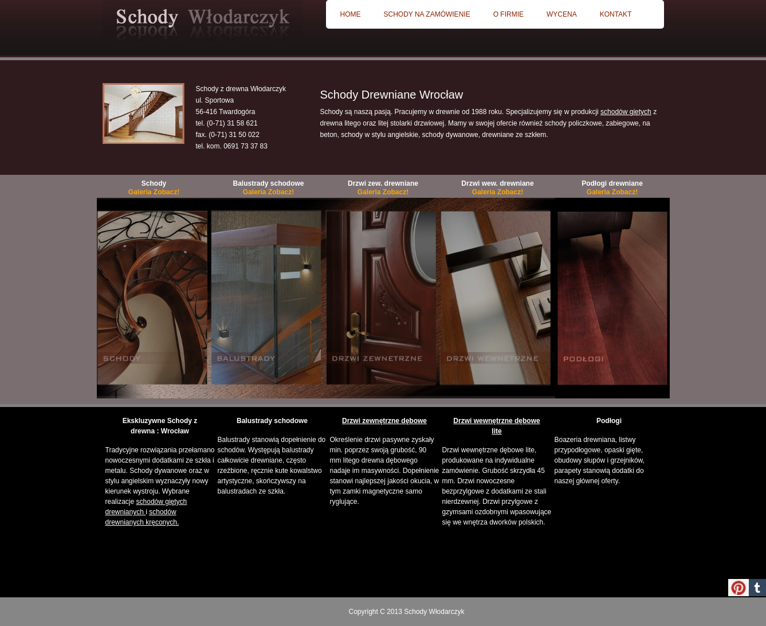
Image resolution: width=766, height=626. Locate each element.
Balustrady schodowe (268, 187)
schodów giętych (625, 112)
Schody (153, 187)
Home (350, 14)
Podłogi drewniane (612, 187)
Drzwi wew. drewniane (497, 187)
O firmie (508, 14)
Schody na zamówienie (427, 14)
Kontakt (616, 14)
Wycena (562, 14)
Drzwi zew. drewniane (383, 187)
